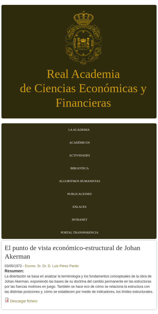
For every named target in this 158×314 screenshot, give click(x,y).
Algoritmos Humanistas (79, 181)
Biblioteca (79, 168)
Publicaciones (79, 194)
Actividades (79, 155)
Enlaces (80, 206)
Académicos (79, 142)
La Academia (78, 129)
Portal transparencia (79, 232)
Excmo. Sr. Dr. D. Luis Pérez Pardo (52, 266)
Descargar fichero (23, 301)
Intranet (79, 219)
